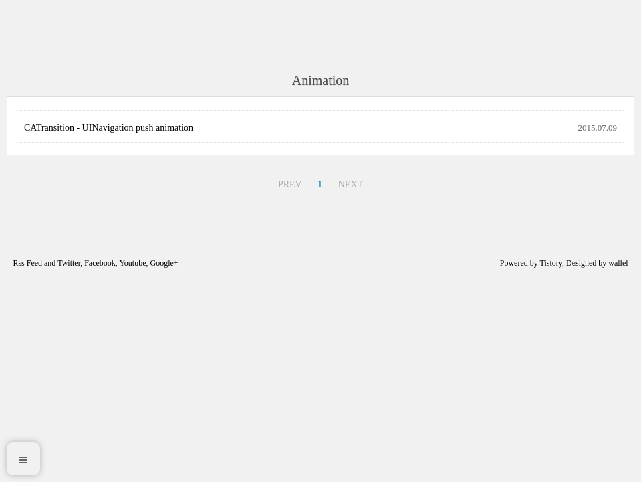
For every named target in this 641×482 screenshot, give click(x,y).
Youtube (132, 263)
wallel (618, 263)
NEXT (350, 184)
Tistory (551, 263)
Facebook (100, 263)
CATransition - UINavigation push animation (108, 128)
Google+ (164, 263)
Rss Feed (27, 263)
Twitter (68, 263)
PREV (290, 184)
